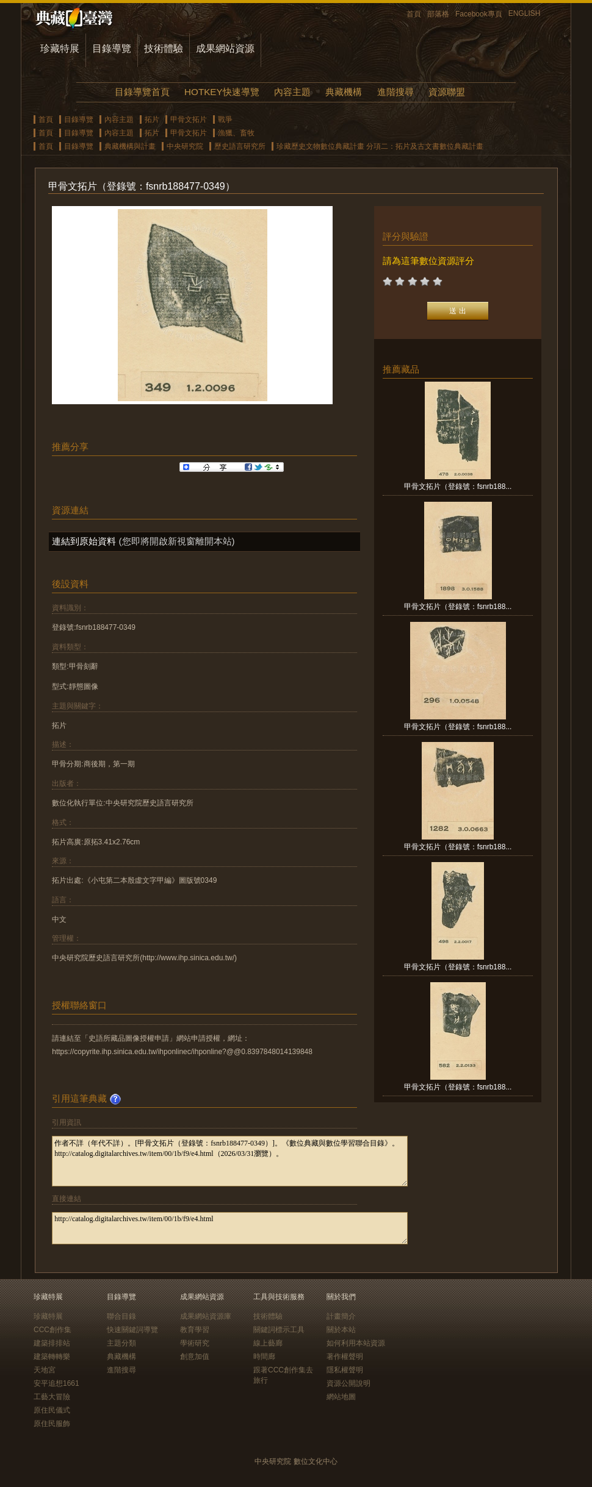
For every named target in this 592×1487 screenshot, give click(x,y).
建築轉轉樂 (52, 1356)
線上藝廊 (268, 1343)
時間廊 (264, 1356)
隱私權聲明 (345, 1370)
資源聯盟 (446, 92)
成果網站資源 (225, 48)
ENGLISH (524, 13)
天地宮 (45, 1370)
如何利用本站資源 (356, 1343)
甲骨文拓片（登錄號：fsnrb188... (458, 486)
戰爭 (225, 119)
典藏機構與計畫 (130, 146)
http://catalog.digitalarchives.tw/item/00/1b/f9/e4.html (230, 1228)
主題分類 (121, 1343)
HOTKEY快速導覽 (221, 92)
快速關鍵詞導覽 (132, 1329)
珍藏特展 (59, 48)
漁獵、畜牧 (236, 133)
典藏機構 (343, 92)
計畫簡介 (341, 1316)
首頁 (413, 14)
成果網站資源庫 (205, 1316)
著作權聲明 (345, 1356)
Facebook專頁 (478, 14)
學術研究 (194, 1343)
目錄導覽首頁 (142, 92)
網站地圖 (341, 1397)
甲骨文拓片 (188, 119)
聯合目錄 (121, 1316)
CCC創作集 (52, 1329)
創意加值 (194, 1356)
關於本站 (341, 1329)
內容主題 (292, 92)
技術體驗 (163, 48)
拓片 (152, 119)
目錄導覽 (111, 48)
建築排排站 (52, 1343)
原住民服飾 (52, 1423)
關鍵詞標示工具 (279, 1329)
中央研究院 (185, 146)
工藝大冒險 (52, 1397)
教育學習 (194, 1329)
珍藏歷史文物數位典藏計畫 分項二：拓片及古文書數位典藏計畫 (379, 146)
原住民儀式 (52, 1410)
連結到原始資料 (84, 541)
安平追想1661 (56, 1383)
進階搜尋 (395, 92)
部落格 (438, 14)
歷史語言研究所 (239, 146)
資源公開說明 (348, 1383)
